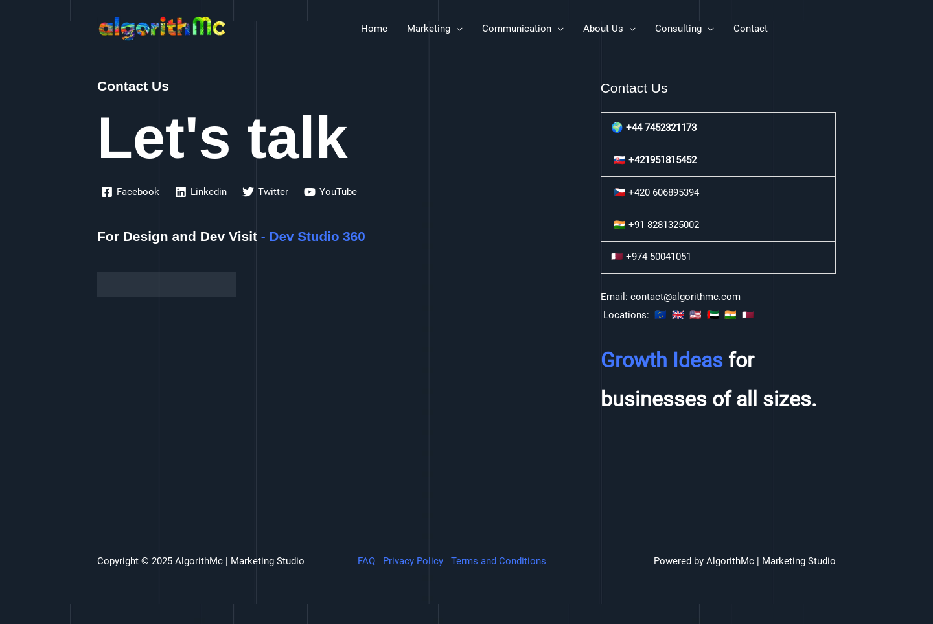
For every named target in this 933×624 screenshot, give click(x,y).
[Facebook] (130, 192)
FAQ (366, 561)
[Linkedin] (201, 192)
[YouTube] (330, 192)
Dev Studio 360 (318, 236)
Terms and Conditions (498, 561)
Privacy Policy (413, 561)
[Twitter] (265, 192)
